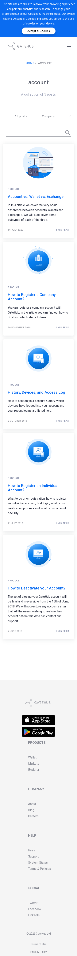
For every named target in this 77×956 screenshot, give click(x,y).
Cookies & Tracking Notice (44, 13)
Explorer (33, 769)
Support (33, 856)
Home (30, 63)
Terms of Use (38, 944)
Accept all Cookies (38, 31)
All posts (20, 116)
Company (48, 116)
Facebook (34, 909)
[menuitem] (19, 116)
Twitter (32, 903)
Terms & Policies (39, 869)
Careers (33, 816)
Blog (31, 810)
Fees (31, 850)
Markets (33, 763)
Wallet (32, 757)
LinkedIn (34, 915)
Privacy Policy (38, 951)
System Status (38, 862)
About (32, 804)
